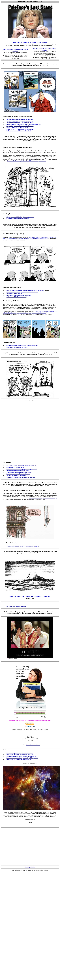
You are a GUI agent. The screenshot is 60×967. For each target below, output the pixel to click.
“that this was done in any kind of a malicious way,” (43, 498)
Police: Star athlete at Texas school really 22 (19, 754)
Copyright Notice (30, 867)
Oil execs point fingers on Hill (15, 467)
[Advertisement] (30, 431)
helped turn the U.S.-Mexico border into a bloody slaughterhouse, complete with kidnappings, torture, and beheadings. (30, 312)
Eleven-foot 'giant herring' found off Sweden (19, 753)
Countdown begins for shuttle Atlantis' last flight (20, 477)
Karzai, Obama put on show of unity (17, 127)
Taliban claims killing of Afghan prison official (19, 122)
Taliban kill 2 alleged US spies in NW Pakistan (19, 121)
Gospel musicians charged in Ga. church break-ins (21, 756)
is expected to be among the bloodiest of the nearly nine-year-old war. (26, 161)
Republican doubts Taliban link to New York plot (44, 49)
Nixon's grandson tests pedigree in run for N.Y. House (22, 292)
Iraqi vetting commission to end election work (19, 126)
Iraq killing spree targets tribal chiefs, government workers (23, 124)
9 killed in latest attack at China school (17, 218)
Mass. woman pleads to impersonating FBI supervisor (22, 758)
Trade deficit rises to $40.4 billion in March (19, 472)
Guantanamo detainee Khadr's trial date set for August (22, 546)
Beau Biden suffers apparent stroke (17, 347)
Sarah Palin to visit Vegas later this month (18, 295)
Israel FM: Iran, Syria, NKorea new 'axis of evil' (20, 129)
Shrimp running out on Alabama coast (17, 470)
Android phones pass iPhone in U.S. (17, 475)
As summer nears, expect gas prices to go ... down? (21, 469)
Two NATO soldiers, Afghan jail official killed (19, 119)
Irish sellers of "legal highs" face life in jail (18, 759)
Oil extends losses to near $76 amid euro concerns (21, 465)
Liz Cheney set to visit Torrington (16, 606)
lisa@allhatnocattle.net (33, 745)
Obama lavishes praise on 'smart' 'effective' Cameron (22, 345)
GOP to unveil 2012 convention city (16, 297)
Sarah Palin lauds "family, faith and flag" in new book (15, 50)
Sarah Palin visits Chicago (14, 293)
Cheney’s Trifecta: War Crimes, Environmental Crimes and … (30, 596)
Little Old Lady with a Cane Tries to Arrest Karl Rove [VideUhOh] (25, 290)
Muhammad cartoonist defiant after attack (18, 131)
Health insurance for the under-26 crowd (18, 474)
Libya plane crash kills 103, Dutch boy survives (20, 217)
